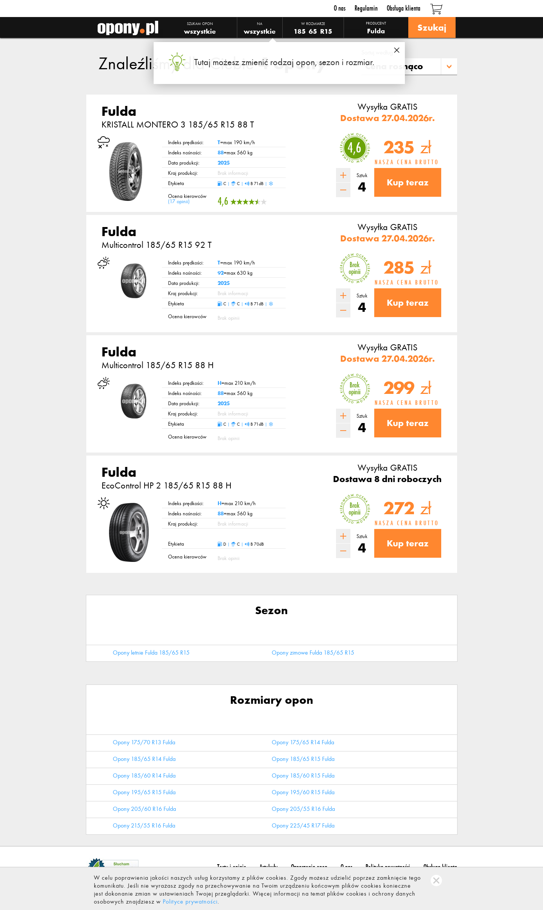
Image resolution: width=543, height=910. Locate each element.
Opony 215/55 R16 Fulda (144, 825)
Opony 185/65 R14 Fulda (144, 758)
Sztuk (361, 175)
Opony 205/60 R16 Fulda (144, 808)
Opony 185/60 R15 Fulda (303, 775)
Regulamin (366, 8)
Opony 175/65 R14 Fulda (303, 742)
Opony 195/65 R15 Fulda (144, 792)
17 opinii (179, 201)
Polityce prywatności (190, 901)
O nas (339, 8)
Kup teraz (408, 182)
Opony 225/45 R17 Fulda (303, 825)
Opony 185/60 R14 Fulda (144, 775)
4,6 (354, 148)
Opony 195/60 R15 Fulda (303, 792)
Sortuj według (377, 52)
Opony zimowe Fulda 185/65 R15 (313, 652)
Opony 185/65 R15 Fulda (303, 758)
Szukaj (432, 27)
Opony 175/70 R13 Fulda (144, 742)
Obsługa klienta (403, 8)
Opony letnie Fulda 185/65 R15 (151, 652)
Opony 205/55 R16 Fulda (303, 808)
